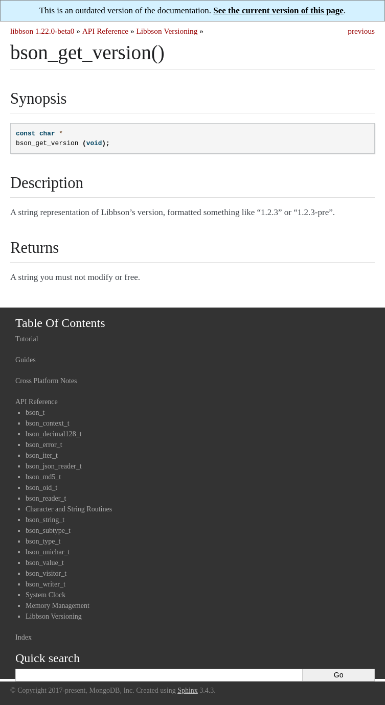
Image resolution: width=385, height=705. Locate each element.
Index (23, 637)
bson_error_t (44, 445)
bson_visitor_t (46, 573)
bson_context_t (48, 423)
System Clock (45, 595)
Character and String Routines (69, 509)
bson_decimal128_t (54, 434)
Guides (25, 360)
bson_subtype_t (48, 530)
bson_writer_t (45, 584)
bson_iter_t (42, 455)
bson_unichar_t (48, 552)
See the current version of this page (278, 10)
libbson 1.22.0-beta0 (42, 31)
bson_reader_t (46, 498)
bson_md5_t (43, 477)
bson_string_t (45, 520)
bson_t (35, 412)
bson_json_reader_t (54, 466)
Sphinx (187, 690)
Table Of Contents (60, 323)
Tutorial (26, 339)
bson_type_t (43, 541)
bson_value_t (45, 563)
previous (361, 31)
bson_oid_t (41, 487)
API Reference (105, 31)
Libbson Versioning (166, 31)
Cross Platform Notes (46, 381)
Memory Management (57, 605)
